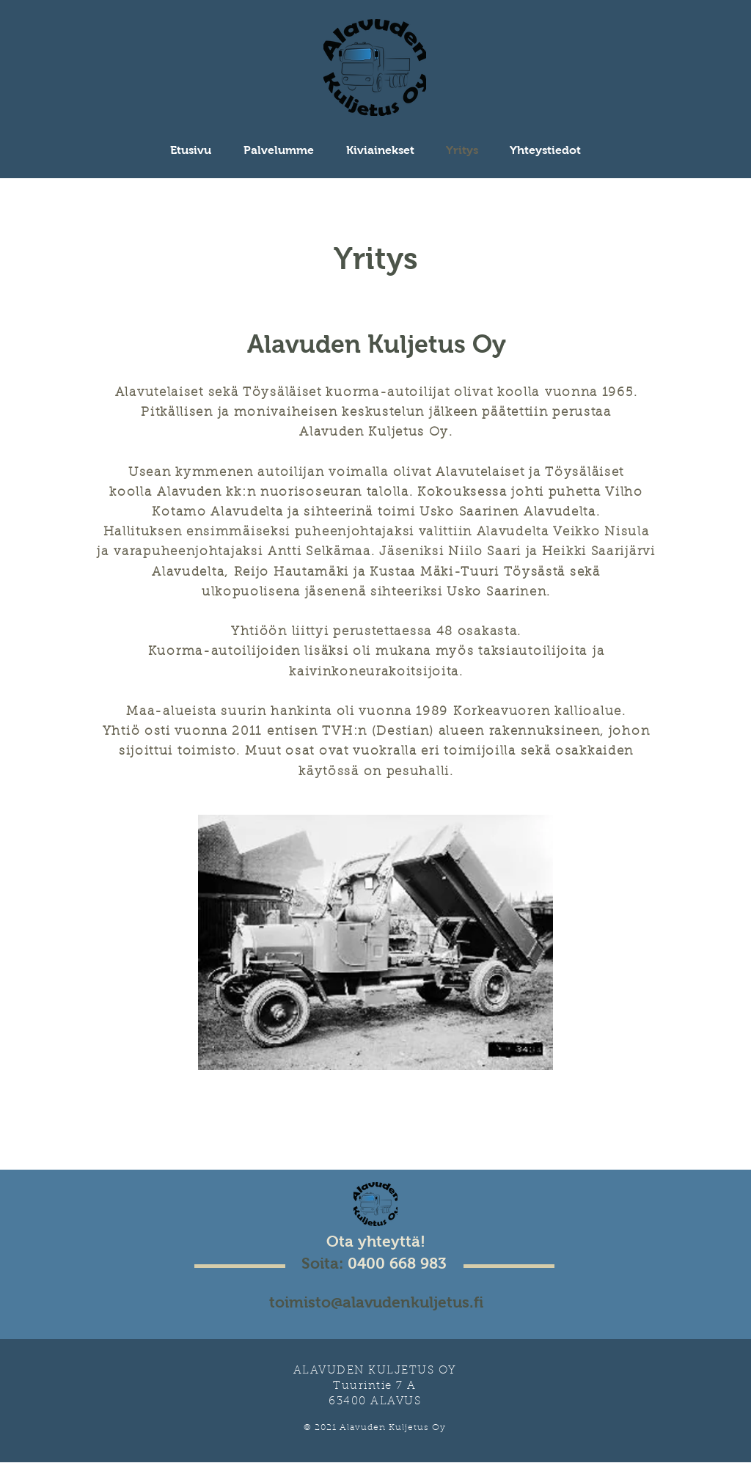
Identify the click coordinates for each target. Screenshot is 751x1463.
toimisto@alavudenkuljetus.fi (376, 1302)
